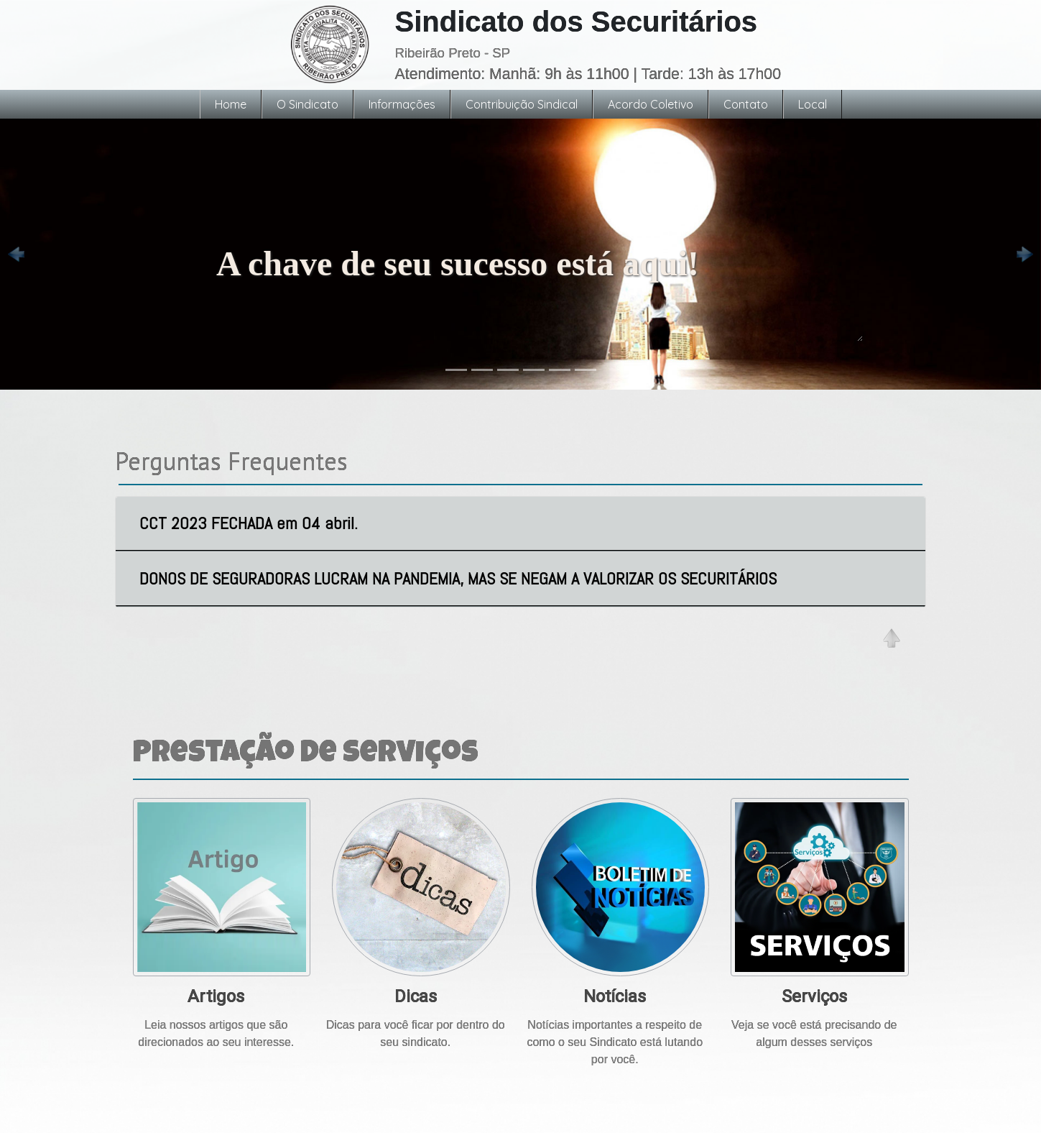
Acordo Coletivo (650, 104)
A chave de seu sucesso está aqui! (539, 289)
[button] (15, 254)
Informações (402, 104)
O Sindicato (307, 104)
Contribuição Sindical (522, 104)
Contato (745, 104)
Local (812, 104)
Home (230, 104)
